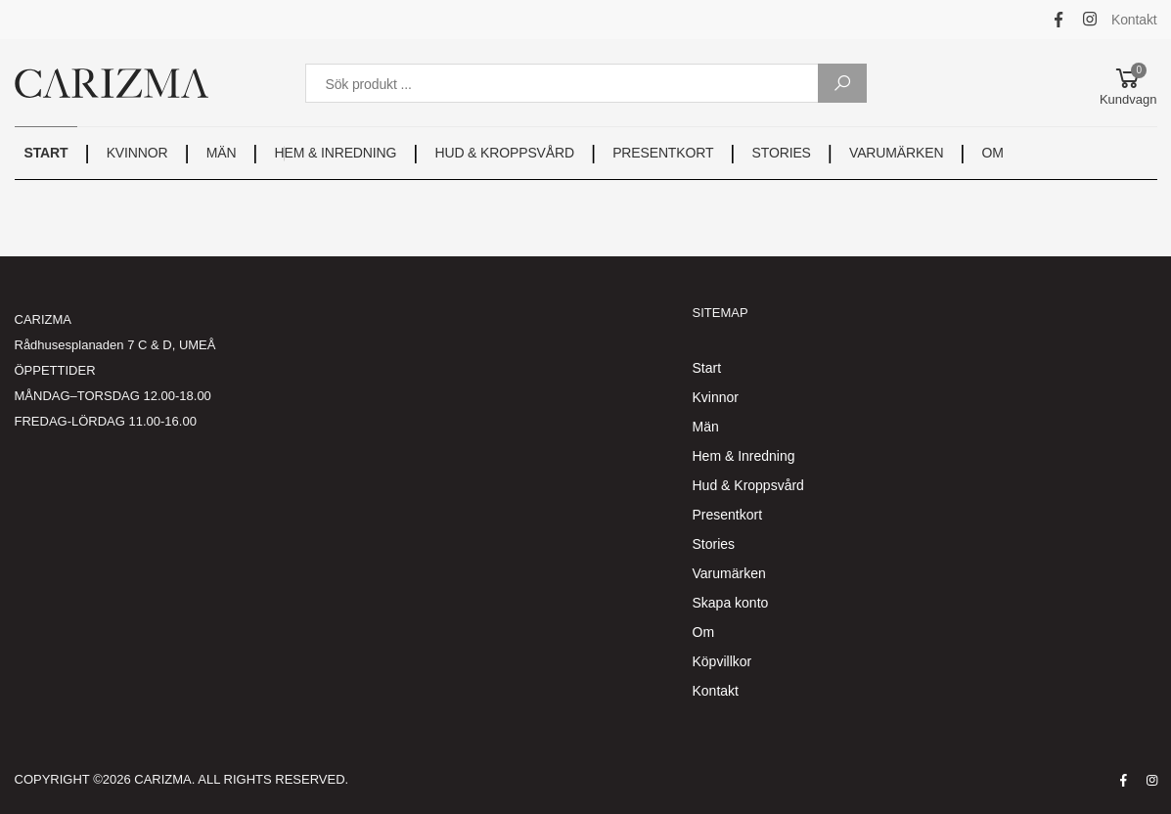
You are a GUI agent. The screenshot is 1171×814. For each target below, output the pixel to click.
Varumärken (729, 573)
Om (704, 632)
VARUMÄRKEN (896, 152)
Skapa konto (731, 602)
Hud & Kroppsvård (748, 485)
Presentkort (728, 514)
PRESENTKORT (662, 152)
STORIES (781, 152)
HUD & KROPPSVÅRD (503, 152)
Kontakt (1134, 19)
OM (993, 152)
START (46, 152)
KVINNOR (137, 152)
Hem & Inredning (744, 456)
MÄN (221, 152)
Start (707, 368)
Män (706, 426)
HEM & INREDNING (336, 152)
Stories (714, 544)
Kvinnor (716, 397)
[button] (1128, 83)
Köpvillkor (722, 661)
